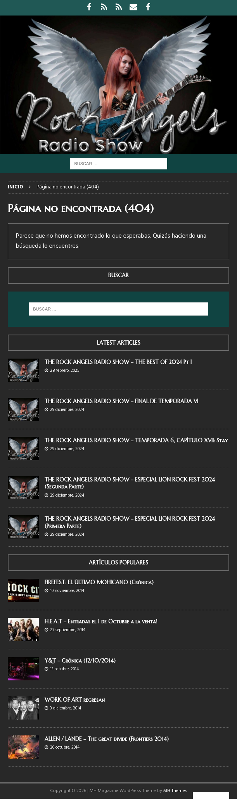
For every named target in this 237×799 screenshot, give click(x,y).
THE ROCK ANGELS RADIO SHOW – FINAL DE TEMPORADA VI (121, 401)
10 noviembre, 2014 (67, 590)
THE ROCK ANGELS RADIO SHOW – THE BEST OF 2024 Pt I (118, 362)
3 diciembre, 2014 (65, 708)
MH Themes (175, 791)
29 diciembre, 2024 (67, 409)
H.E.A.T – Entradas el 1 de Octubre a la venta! (101, 621)
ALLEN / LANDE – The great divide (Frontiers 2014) (107, 738)
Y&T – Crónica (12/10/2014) (80, 660)
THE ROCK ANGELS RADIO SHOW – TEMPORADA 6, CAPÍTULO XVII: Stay (136, 440)
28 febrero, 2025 (64, 370)
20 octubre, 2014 (65, 747)
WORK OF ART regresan (75, 699)
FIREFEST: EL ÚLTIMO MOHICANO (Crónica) (99, 582)
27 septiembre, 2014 (67, 629)
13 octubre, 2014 (64, 669)
